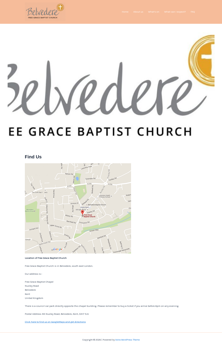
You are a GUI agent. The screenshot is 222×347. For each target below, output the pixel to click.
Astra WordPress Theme (127, 339)
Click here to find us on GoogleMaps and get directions (55, 321)
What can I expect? (175, 11)
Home (125, 11)
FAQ (193, 11)
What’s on (153, 11)
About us (138, 11)
